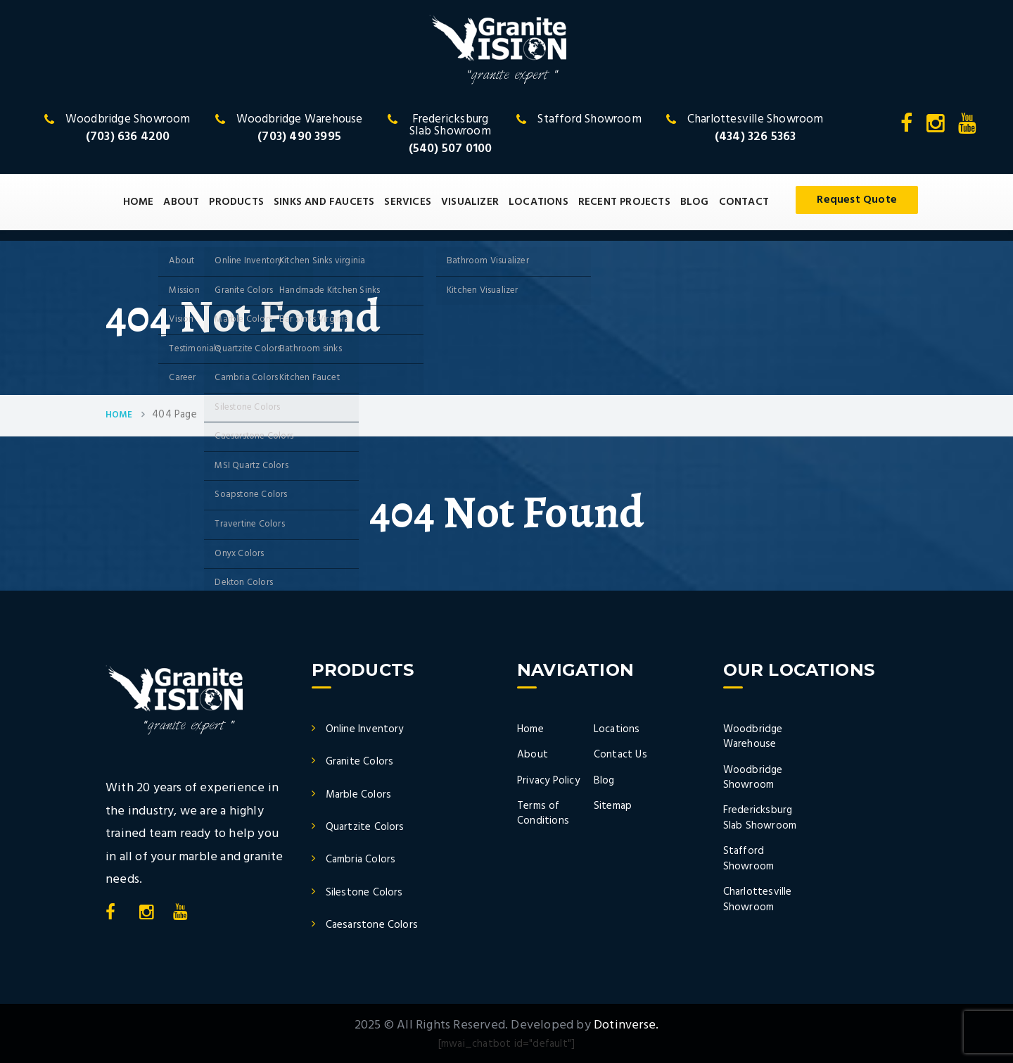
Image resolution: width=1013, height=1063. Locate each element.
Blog (604, 780)
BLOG (694, 202)
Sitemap (613, 806)
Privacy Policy (548, 780)
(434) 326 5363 (755, 137)
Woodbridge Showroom (753, 777)
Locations (617, 729)
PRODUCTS (236, 202)
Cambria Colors (361, 859)
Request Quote (857, 200)
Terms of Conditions (543, 813)
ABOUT (181, 202)
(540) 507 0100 (450, 149)
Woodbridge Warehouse (753, 737)
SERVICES (407, 202)
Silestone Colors (364, 892)
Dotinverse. (626, 1025)
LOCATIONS (538, 202)
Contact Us (620, 754)
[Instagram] (937, 128)
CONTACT (744, 202)
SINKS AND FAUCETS (324, 202)
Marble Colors (359, 794)
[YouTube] (967, 128)
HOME (138, 202)
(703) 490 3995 (299, 137)
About (532, 754)
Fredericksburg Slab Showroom (760, 818)
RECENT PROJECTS (624, 202)
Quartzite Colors (365, 827)
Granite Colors (360, 761)
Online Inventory (365, 729)
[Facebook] (907, 128)
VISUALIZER (470, 202)
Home (119, 415)
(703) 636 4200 (128, 137)
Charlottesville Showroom (757, 899)
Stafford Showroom (749, 858)
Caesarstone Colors (372, 925)
